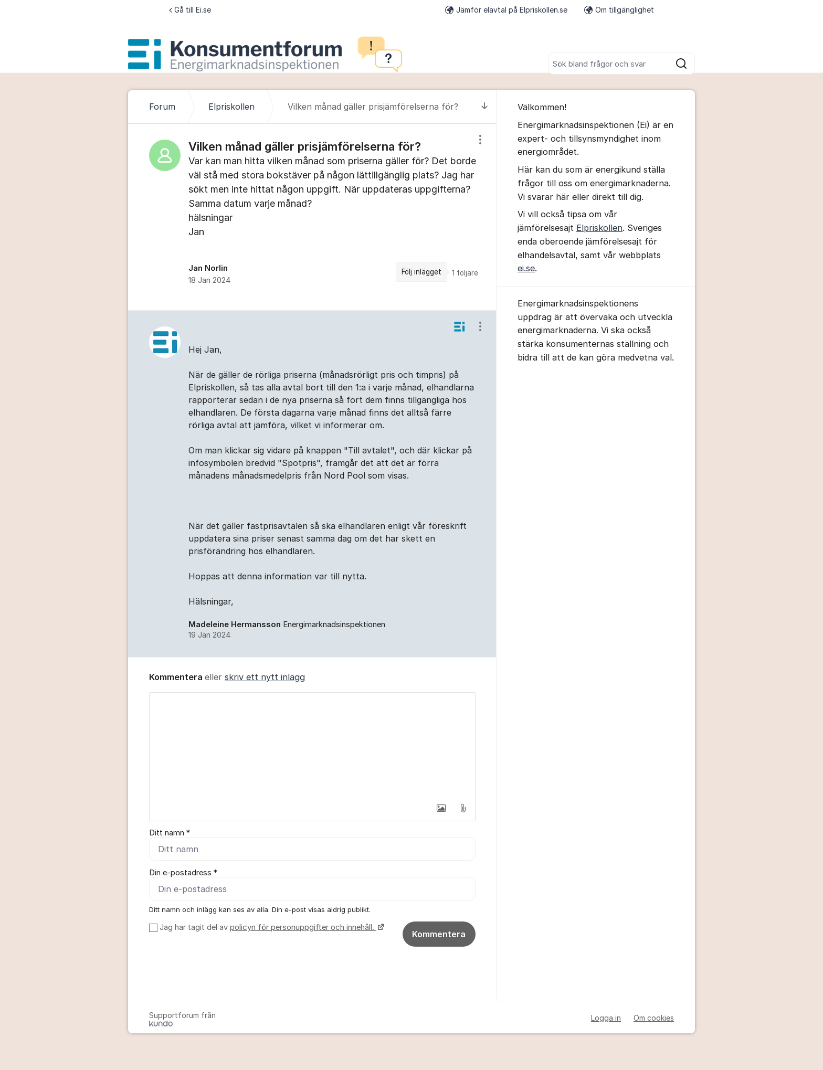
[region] (312, 217)
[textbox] (312, 745)
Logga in (606, 1017)
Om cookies (654, 1017)
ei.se (526, 268)
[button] (441, 808)
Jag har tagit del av (270, 927)
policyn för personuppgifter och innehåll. (303, 927)
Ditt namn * (169, 833)
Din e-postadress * (183, 872)
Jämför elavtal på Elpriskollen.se (506, 9)
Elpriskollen (599, 228)
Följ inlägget (421, 272)
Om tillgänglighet (619, 9)
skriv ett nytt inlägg (265, 677)
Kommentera (439, 934)
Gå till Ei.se (190, 9)
